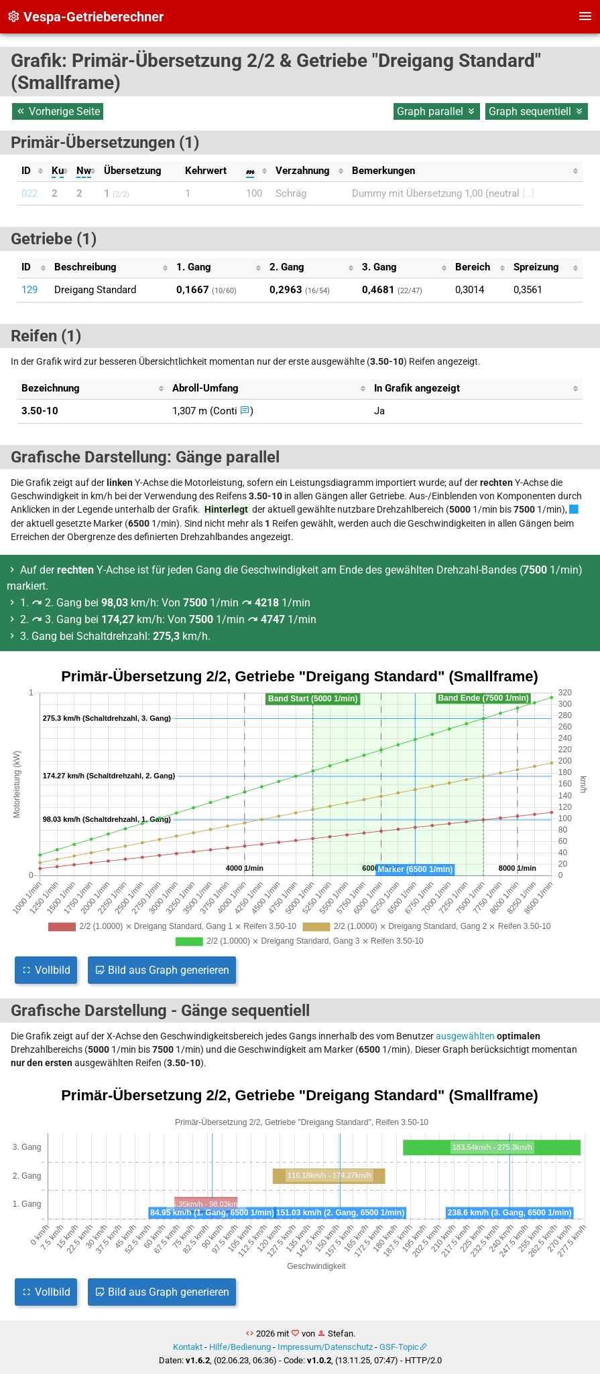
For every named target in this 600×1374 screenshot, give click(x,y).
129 (29, 290)
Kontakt (187, 1347)
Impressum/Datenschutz (325, 1347)
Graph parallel (437, 111)
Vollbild (45, 970)
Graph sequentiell (537, 111)
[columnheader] (32, 171)
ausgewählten (465, 1036)
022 (29, 193)
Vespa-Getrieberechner (85, 17)
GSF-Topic (399, 1347)
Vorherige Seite (57, 111)
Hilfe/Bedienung (240, 1347)
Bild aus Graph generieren (162, 970)
